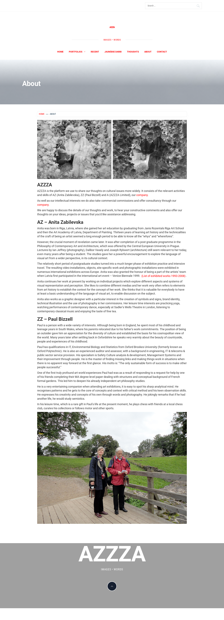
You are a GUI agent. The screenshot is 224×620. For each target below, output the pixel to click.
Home (60, 51)
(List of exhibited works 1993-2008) (163, 275)
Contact (162, 51)
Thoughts (133, 51)
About (148, 51)
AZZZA (111, 27)
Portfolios (77, 51)
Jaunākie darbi (113, 51)
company (142, 195)
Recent (95, 51)
